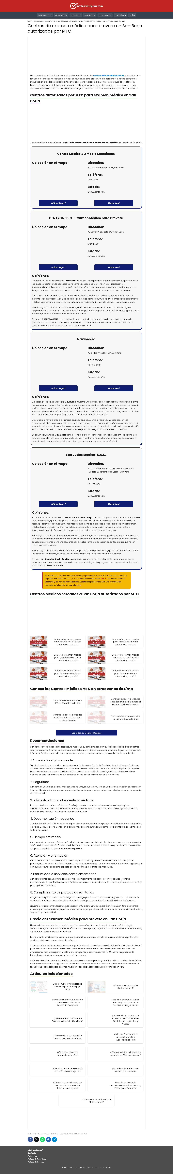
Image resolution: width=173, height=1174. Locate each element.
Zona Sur (74, 15)
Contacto (32, 1153)
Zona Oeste (104, 15)
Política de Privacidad (37, 1159)
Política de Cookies (36, 1162)
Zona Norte (60, 15)
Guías (132, 15)
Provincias (119, 15)
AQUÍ (103, 579)
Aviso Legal (32, 1156)
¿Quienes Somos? (35, 1150)
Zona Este (88, 15)
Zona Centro (43, 15)
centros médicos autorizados (108, 75)
